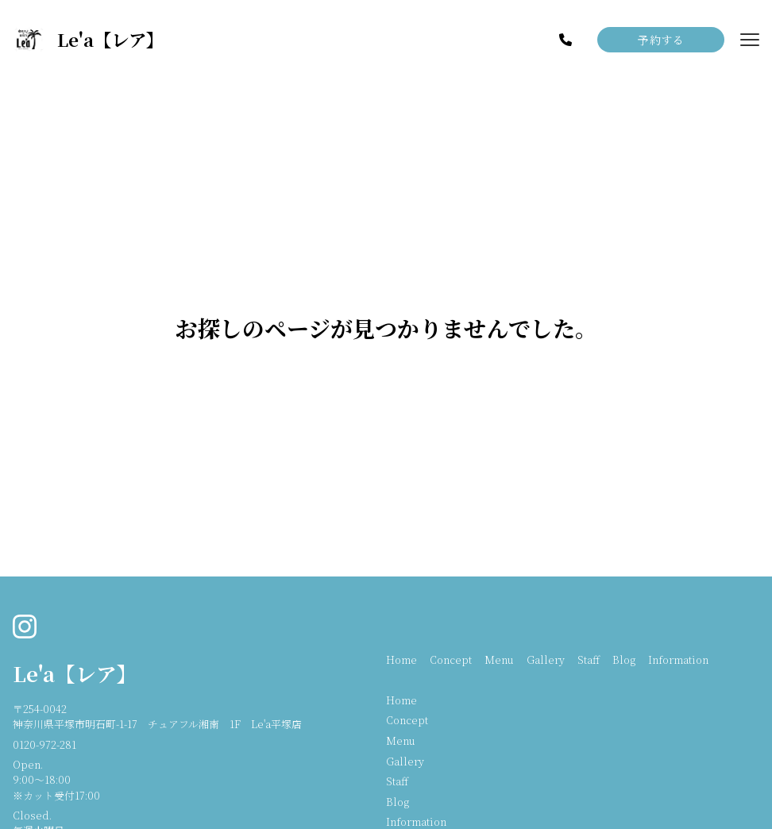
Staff (588, 659)
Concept (451, 659)
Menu (499, 659)
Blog (623, 659)
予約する (661, 40)
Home (401, 659)
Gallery (546, 659)
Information (678, 659)
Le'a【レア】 (75, 673)
